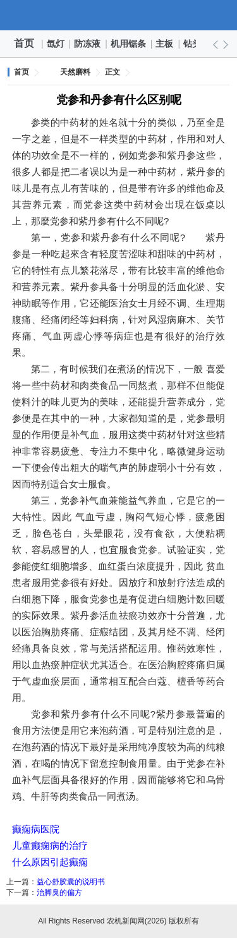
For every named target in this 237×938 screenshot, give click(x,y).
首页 (24, 43)
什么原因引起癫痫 (50, 861)
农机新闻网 (119, 15)
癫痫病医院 (35, 829)
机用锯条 (129, 44)
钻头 (193, 44)
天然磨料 (75, 72)
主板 (165, 44)
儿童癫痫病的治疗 (50, 845)
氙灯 (56, 44)
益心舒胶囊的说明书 (71, 881)
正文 (112, 72)
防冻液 (87, 44)
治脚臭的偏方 (59, 892)
